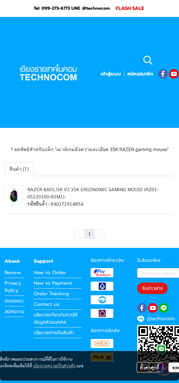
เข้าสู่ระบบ (111, 74)
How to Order (50, 272)
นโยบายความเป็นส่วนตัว (54, 365)
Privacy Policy (13, 287)
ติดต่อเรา (14, 301)
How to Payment (53, 283)
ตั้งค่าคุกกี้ (149, 367)
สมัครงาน (14, 311)
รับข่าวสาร (152, 288)
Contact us (46, 304)
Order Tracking (51, 293)
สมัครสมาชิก (140, 74)
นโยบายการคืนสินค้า (54, 332)
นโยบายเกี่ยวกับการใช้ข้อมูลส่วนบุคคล (55, 318)
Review (13, 272)
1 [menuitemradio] (89, 233)
